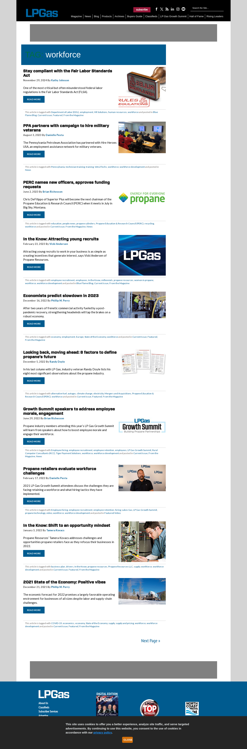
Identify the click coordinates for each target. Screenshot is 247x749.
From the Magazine (73, 115)
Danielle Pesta (54, 135)
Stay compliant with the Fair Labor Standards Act (67, 73)
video (49, 513)
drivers (70, 566)
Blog (96, 16)
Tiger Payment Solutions (68, 453)
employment (86, 112)
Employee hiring (59, 450)
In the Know (94, 280)
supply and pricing (125, 623)
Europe (80, 336)
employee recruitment (63, 280)
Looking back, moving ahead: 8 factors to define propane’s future (70, 354)
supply (137, 566)
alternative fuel (59, 393)
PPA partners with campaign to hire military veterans (66, 127)
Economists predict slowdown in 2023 (61, 295)
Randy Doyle (57, 361)
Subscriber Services (48, 711)
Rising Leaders (214, 16)
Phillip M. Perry (60, 300)
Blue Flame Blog (84, 283)
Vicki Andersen (58, 243)
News (88, 16)
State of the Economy (95, 336)
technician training (75, 166)
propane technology (35, 513)
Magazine (76, 16)
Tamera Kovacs (55, 530)
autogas (72, 393)
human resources (117, 112)
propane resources (123, 280)
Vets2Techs (101, 166)
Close (128, 739)
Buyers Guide (134, 16)
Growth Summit (173, 16)
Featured (58, 115)
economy (56, 336)
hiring (118, 509)
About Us (43, 703)
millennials (107, 280)
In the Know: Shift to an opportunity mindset (66, 525)
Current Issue (45, 115)
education (56, 223)
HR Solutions (100, 112)
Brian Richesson (53, 191)
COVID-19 (56, 623)
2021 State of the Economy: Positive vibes (64, 582)
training (90, 166)
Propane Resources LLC (120, 566)
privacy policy (102, 732)
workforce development (132, 166)
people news (69, 223)
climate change (84, 393)
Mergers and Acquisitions (118, 393)
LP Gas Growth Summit (139, 450)
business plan (58, 566)
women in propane (143, 280)
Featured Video (112, 513)
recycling (149, 223)
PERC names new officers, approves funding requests (66, 184)
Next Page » (150, 641)
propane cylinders (85, 223)
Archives (119, 16)
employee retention (103, 450)
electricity (98, 393)
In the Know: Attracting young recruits (61, 239)
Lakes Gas (127, 509)
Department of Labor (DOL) (65, 112)
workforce (133, 112)
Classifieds (151, 16)
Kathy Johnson (60, 80)
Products (107, 16)
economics (68, 623)
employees (81, 280)
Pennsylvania (58, 166)
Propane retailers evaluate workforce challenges (59, 471)
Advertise (43, 715)
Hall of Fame (196, 16)
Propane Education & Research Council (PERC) (120, 223)
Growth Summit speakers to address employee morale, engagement (69, 411)
